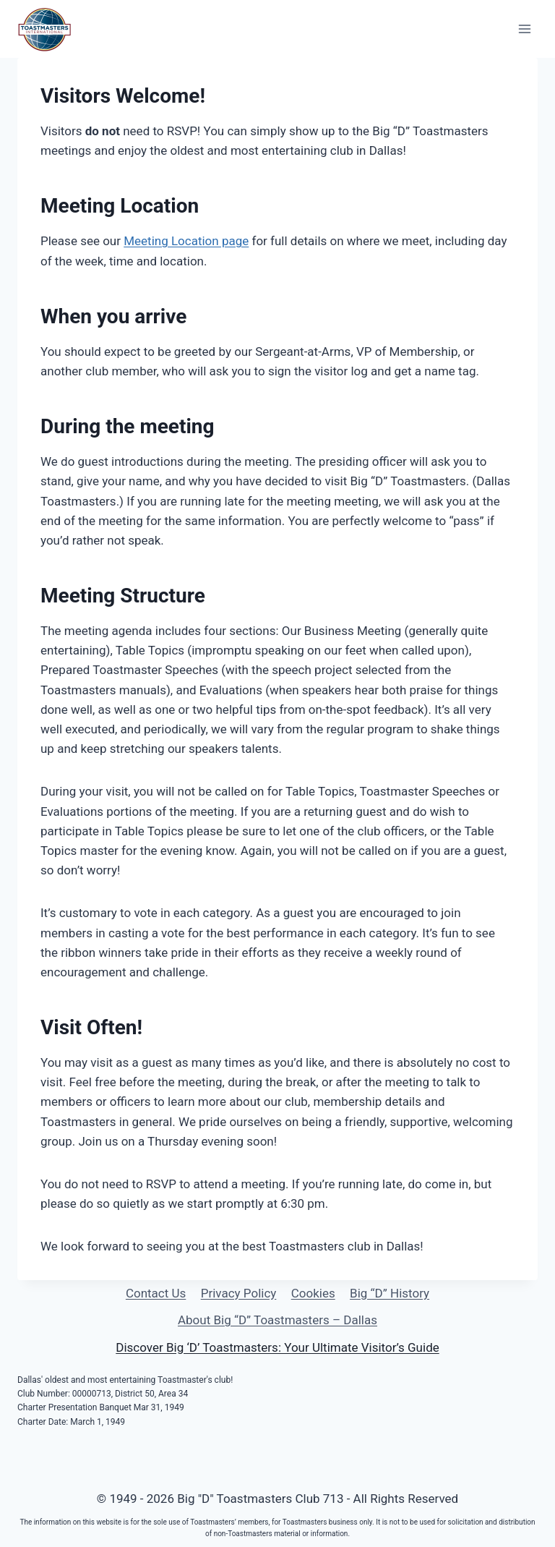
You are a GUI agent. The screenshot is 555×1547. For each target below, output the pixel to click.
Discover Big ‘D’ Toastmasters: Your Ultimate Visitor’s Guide (277, 1347)
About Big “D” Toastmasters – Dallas (277, 1320)
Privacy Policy (239, 1293)
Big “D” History (389, 1293)
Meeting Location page (186, 241)
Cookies (313, 1293)
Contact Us (156, 1293)
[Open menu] (524, 28)
